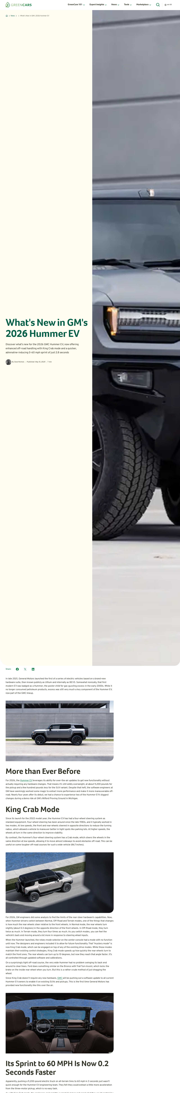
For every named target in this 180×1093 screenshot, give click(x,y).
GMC (60, 978)
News (13, 16)
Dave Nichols (19, 362)
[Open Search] (158, 5)
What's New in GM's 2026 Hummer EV (34, 16)
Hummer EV (26, 780)
